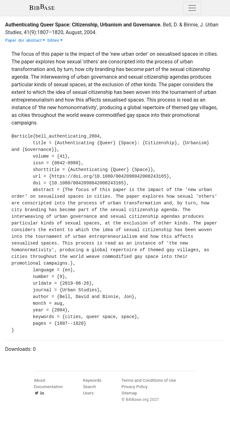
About (39, 380)
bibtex (55, 40)
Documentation (48, 386)
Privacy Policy (135, 386)
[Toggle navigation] (192, 8)
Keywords (92, 380)
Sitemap (129, 393)
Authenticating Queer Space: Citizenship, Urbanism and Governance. (83, 25)
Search (89, 386)
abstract (35, 40)
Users (88, 393)
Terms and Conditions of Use (149, 380)
